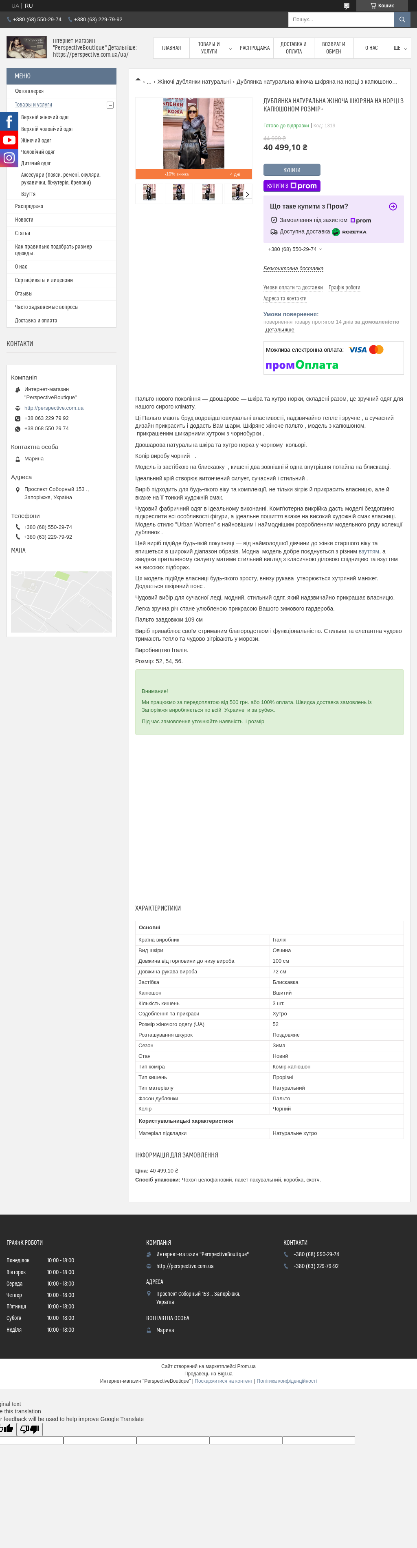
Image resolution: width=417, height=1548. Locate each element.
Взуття (28, 194)
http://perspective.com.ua (53, 408)
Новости (24, 220)
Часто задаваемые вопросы (47, 307)
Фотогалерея (29, 91)
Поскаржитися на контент (223, 1381)
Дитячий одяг (36, 163)
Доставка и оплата (294, 48)
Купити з (292, 186)
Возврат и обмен (333, 48)
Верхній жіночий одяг (45, 117)
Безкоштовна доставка (293, 268)
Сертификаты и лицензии (44, 280)
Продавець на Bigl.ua (208, 1374)
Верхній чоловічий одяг (47, 129)
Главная (171, 48)
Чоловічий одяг (38, 152)
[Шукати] (402, 19)
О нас (371, 48)
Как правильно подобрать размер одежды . (53, 250)
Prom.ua (246, 1366)
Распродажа (255, 48)
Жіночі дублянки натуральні (194, 81)
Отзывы (24, 294)
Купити (292, 170)
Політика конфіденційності (287, 1381)
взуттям (369, 551)
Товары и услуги (209, 48)
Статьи (22, 233)
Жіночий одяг (36, 141)
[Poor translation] (30, 1429)
